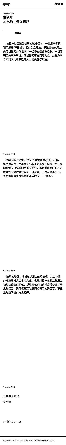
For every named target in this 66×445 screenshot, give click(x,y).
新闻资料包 (11, 396)
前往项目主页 (12, 422)
